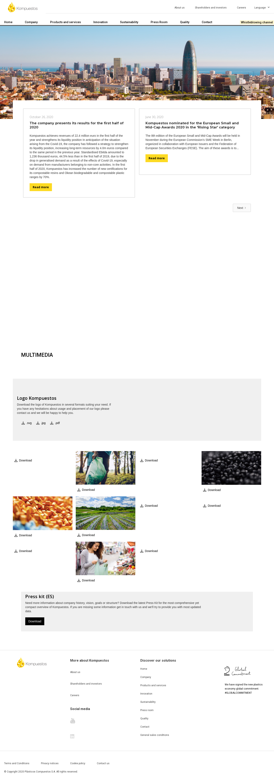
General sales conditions (154, 735)
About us (75, 672)
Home (143, 668)
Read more (41, 187)
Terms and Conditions (16, 763)
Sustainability (148, 702)
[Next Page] (242, 208)
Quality (144, 718)
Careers (74, 695)
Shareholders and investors (86, 683)
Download (34, 621)
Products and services (153, 685)
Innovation (146, 693)
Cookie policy (77, 763)
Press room (147, 710)
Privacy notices (50, 763)
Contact (144, 726)
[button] (263, 7)
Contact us (103, 763)
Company (145, 677)
